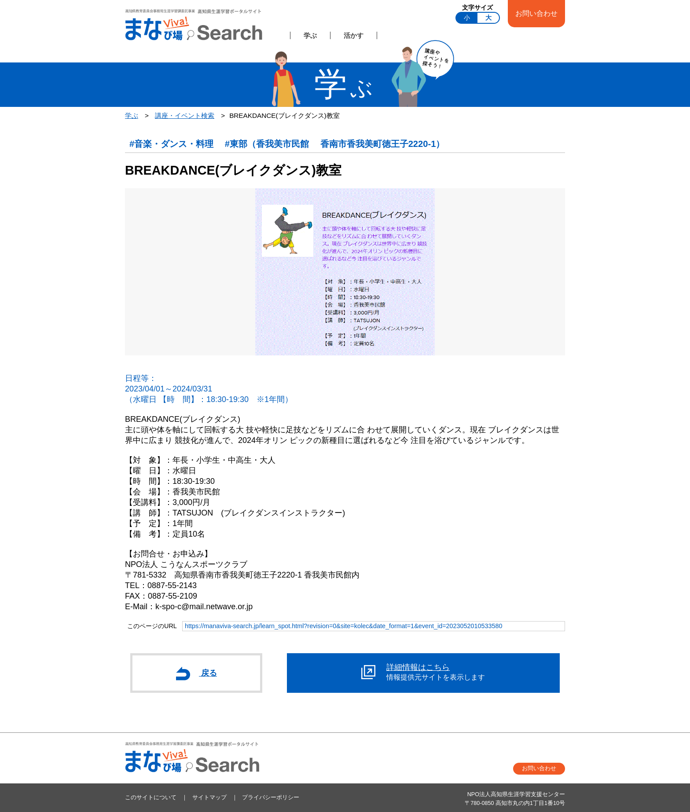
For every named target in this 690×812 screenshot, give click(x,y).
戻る (196, 673)
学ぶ (310, 35)
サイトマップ (209, 797)
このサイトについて (150, 797)
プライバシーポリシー (270, 797)
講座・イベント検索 (184, 115)
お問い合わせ (536, 13)
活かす (353, 35)
